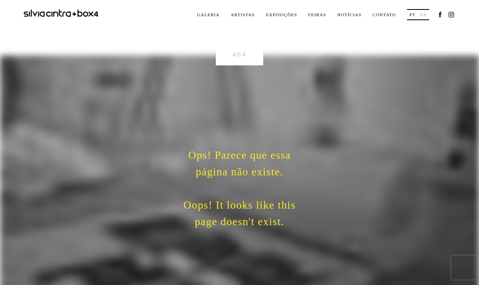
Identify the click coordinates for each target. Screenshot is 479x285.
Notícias (349, 14)
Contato (384, 14)
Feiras (317, 14)
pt (412, 14)
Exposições (281, 14)
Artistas (243, 14)
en (423, 14)
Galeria (208, 14)
